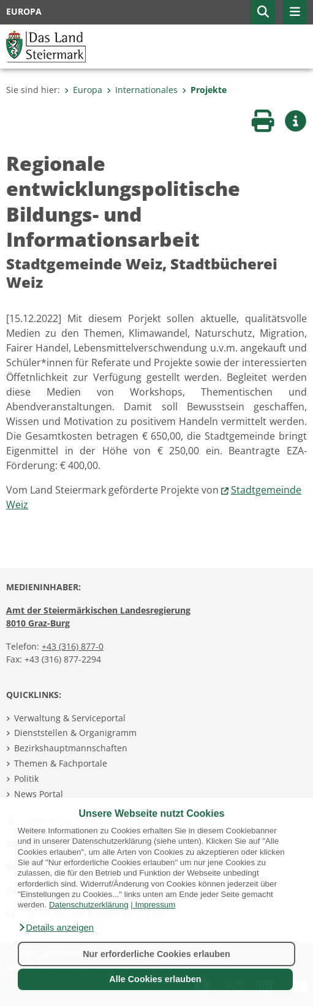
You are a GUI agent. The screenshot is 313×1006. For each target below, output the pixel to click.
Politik (26, 778)
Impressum (155, 904)
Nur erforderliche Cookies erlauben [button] (156, 954)
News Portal (38, 794)
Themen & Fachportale (60, 763)
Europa (83, 90)
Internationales (142, 90)
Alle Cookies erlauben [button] (155, 979)
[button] (56, 928)
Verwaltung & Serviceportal (70, 718)
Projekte (204, 90)
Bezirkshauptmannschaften (70, 748)
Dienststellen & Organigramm (75, 732)
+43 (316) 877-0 (73, 646)
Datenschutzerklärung (89, 904)
